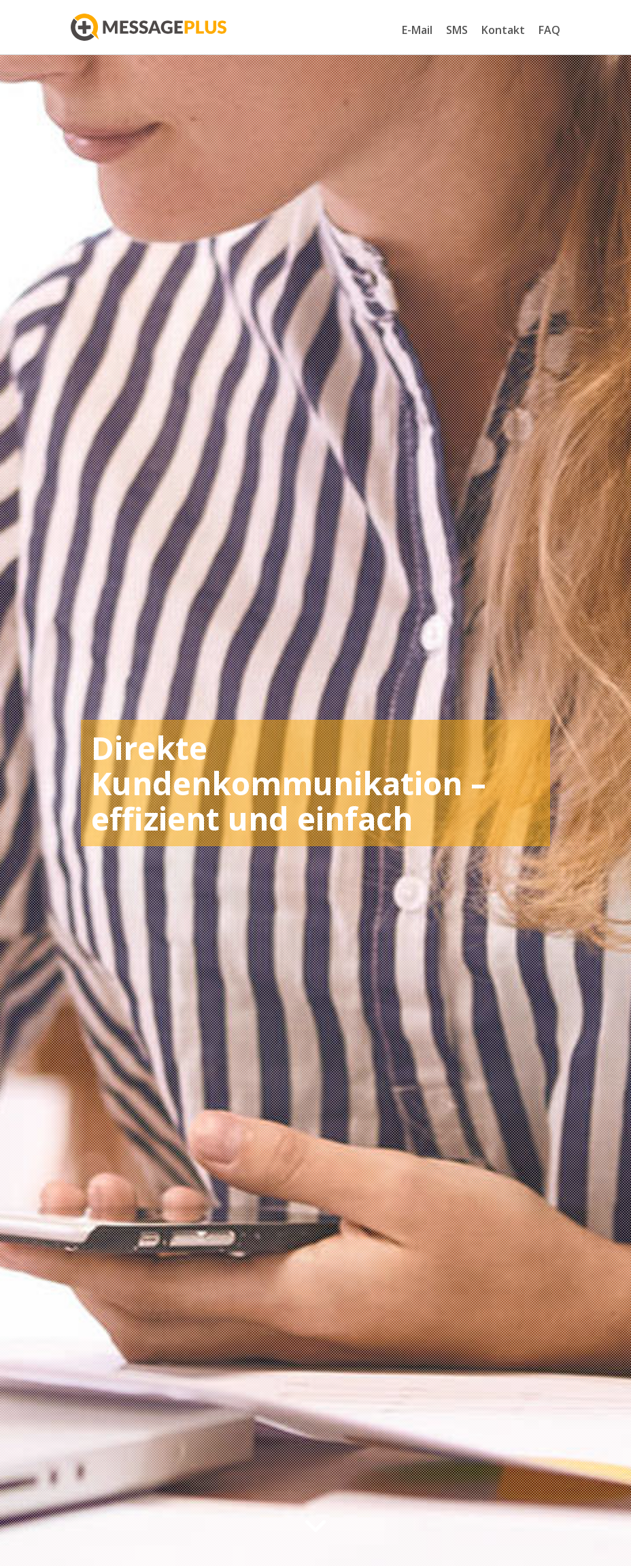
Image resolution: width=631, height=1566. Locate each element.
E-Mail (417, 29)
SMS (457, 29)
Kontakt (503, 29)
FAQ (549, 29)
